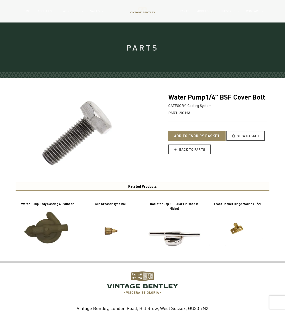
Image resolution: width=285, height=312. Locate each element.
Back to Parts (189, 149)
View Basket (245, 136)
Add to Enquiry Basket (197, 135)
